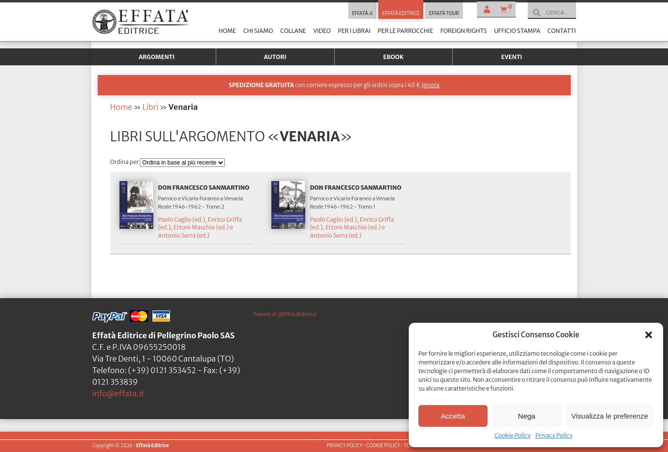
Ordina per (125, 162)
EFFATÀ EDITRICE (400, 13)
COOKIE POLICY (383, 446)
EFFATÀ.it (362, 13)
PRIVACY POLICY (344, 446)
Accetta (453, 416)
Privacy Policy (554, 435)
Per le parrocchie (405, 30)
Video (322, 30)
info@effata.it (118, 393)
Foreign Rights (463, 30)
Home (227, 30)
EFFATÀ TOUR (444, 13)
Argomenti (157, 56)
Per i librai (354, 30)
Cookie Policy (512, 435)
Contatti (562, 30)
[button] (648, 335)
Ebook (393, 56)
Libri (150, 107)
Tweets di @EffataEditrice (285, 314)
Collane (293, 30)
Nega (526, 416)
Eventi (511, 56)
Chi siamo (258, 30)
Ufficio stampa (517, 30)
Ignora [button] (430, 85)
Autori (275, 56)
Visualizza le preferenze (609, 416)
